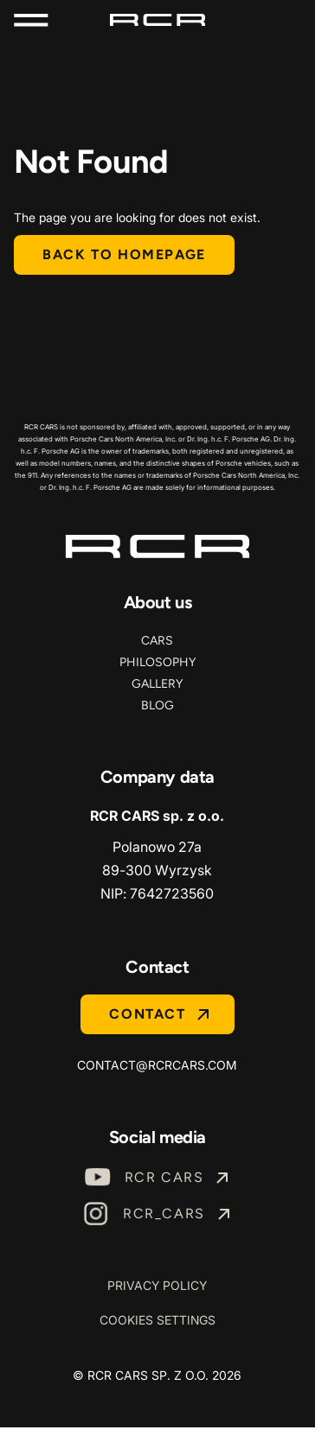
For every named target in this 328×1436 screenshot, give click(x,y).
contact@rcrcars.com (157, 1065)
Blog (157, 705)
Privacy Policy (157, 1285)
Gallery (157, 684)
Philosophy (157, 662)
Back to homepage (124, 254)
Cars (157, 640)
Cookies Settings (157, 1319)
